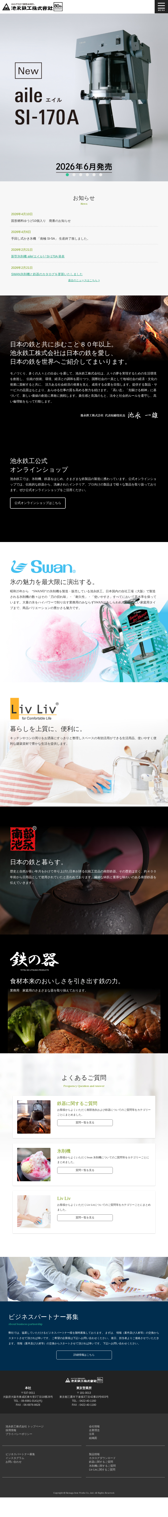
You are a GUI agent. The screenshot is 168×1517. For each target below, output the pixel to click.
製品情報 (93, 1464)
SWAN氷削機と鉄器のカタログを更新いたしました (47, 274)
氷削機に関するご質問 (101, 1482)
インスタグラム (13, 1470)
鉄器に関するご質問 (100, 1476)
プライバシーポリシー (17, 1439)
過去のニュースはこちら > (84, 280)
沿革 (90, 1439)
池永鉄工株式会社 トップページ (23, 1427)
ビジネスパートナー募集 (19, 1464)
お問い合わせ (12, 1476)
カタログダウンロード (101, 1470)
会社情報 (93, 1427)
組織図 (92, 1445)
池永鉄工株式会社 (33, 6)
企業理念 (93, 1433)
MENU (161, 6)
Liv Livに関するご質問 (101, 1488)
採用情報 (9, 1433)
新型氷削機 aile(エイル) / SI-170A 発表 (38, 256)
